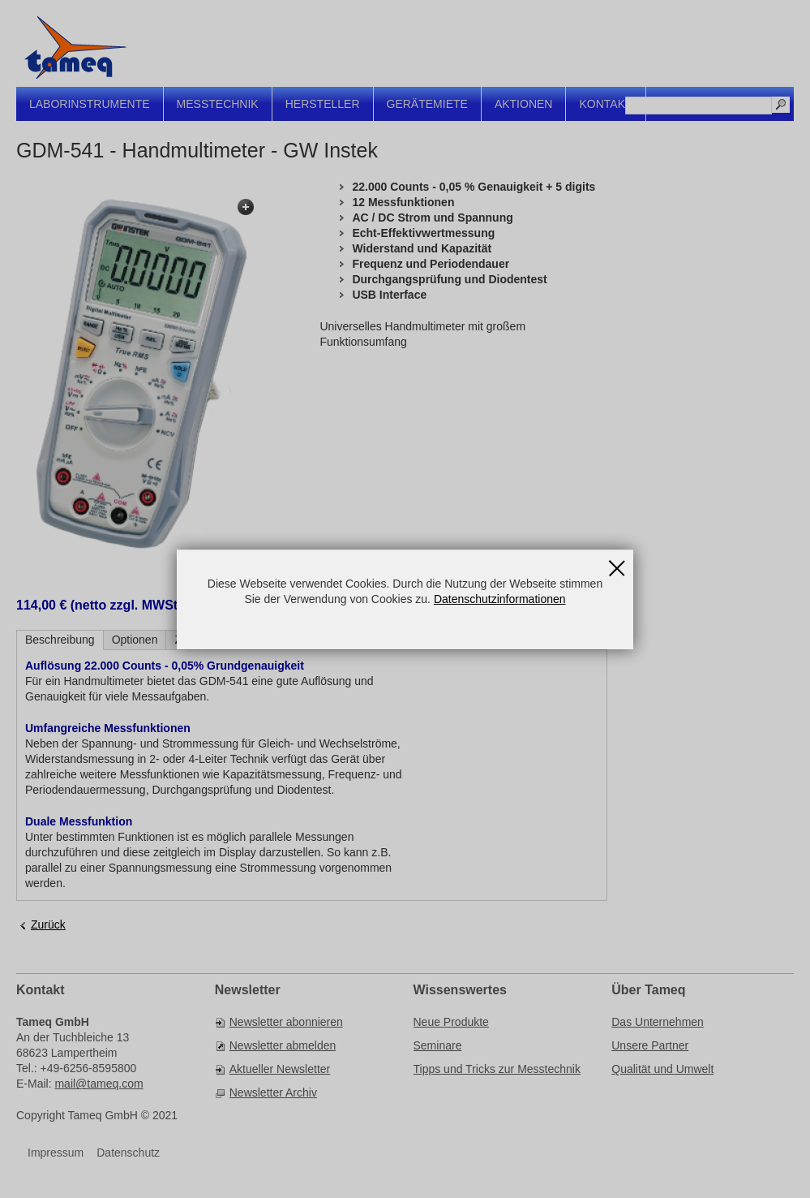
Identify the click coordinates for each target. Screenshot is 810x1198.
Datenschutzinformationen (500, 599)
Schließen (617, 563)
